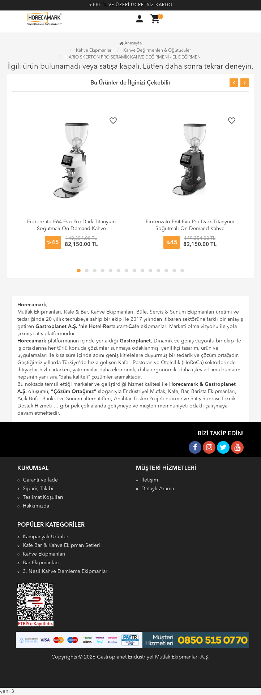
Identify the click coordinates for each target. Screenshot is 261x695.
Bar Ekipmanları (41, 562)
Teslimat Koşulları (43, 497)
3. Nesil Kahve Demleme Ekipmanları (66, 571)
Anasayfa (130, 43)
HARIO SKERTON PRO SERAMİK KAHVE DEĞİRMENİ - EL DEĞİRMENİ (133, 57)
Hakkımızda (36, 506)
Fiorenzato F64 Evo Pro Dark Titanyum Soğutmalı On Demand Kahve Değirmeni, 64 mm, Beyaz (71, 228)
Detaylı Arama (157, 488)
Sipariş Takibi (38, 488)
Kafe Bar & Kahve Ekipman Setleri (61, 545)
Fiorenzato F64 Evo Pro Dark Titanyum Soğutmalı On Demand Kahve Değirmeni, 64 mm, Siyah (190, 228)
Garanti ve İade (40, 480)
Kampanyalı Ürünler (45, 536)
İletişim (149, 480)
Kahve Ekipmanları (44, 554)
